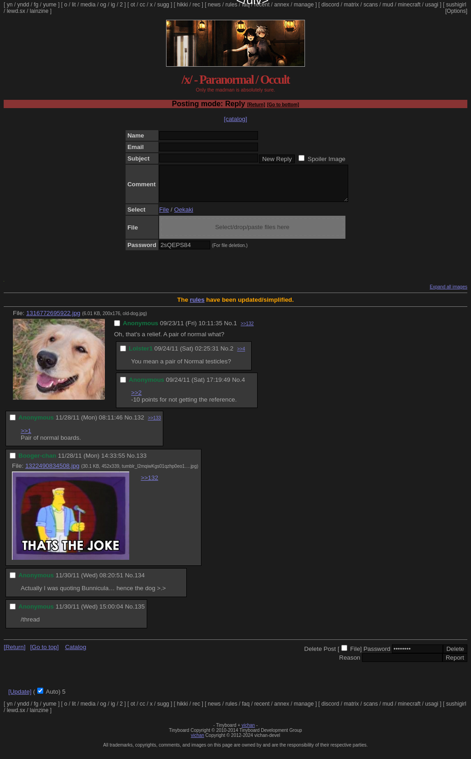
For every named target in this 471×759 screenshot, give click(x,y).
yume (49, 4)
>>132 (247, 330)
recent (262, 4)
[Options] (456, 11)
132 (139, 424)
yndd (23, 4)
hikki (182, 4)
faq (246, 4)
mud (388, 4)
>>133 (154, 424)
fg (36, 4)
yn (10, 4)
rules (231, 4)
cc (142, 4)
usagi (431, 4)
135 (139, 613)
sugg (163, 4)
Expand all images (448, 293)
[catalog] (235, 118)
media (88, 4)
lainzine (39, 11)
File (164, 216)
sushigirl (456, 4)
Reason (349, 664)
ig (113, 4)
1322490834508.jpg (52, 472)
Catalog (75, 653)
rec (197, 4)
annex (281, 4)
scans (370, 4)
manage (304, 4)
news (214, 4)
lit (74, 4)
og (103, 4)
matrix (351, 4)
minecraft (409, 4)
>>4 (241, 355)
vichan (248, 732)
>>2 (136, 399)
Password (377, 655)
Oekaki (183, 216)
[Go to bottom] (283, 104)
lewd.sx (16, 11)
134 (139, 582)
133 (141, 462)
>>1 (26, 437)
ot (133, 4)
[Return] (256, 104)
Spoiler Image (326, 158)
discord (330, 4)
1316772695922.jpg (53, 319)
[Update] (19, 698)
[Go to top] (44, 653)
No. (229, 330)
